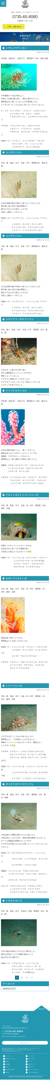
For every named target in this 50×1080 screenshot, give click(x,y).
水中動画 (8, 1064)
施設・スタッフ (31, 1058)
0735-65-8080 (25, 16)
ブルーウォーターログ (33, 1069)
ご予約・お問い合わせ (14, 26)
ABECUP (8, 1072)
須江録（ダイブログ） (11, 1058)
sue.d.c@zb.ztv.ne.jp (15, 1036)
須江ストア (8, 1066)
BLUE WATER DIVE (10, 1069)
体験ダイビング (31, 1064)
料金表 (7, 1061)
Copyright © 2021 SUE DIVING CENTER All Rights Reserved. (25, 1076)
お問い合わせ (24, 1042)
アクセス (30, 1061)
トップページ (9, 1056)
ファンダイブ (31, 1056)
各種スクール (31, 1066)
